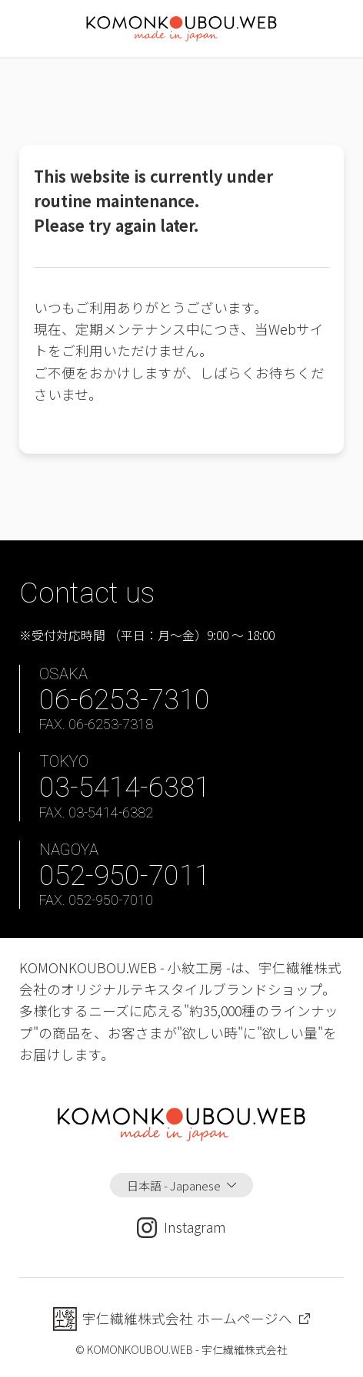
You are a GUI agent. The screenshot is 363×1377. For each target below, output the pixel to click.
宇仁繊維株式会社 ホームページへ (187, 1318)
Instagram (181, 1227)
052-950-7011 (124, 875)
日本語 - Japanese (174, 1185)
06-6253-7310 (124, 699)
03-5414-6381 (124, 787)
